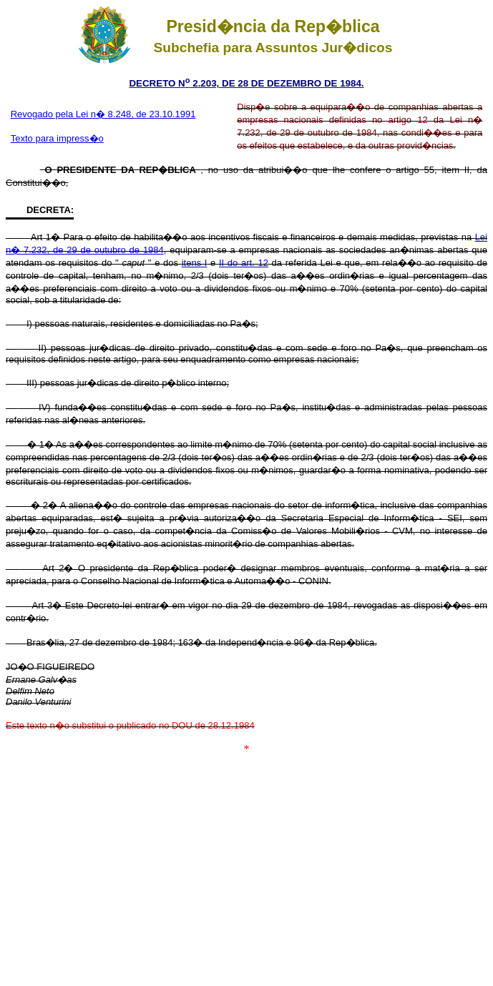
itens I (195, 262)
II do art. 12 (243, 262)
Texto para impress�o (57, 138)
